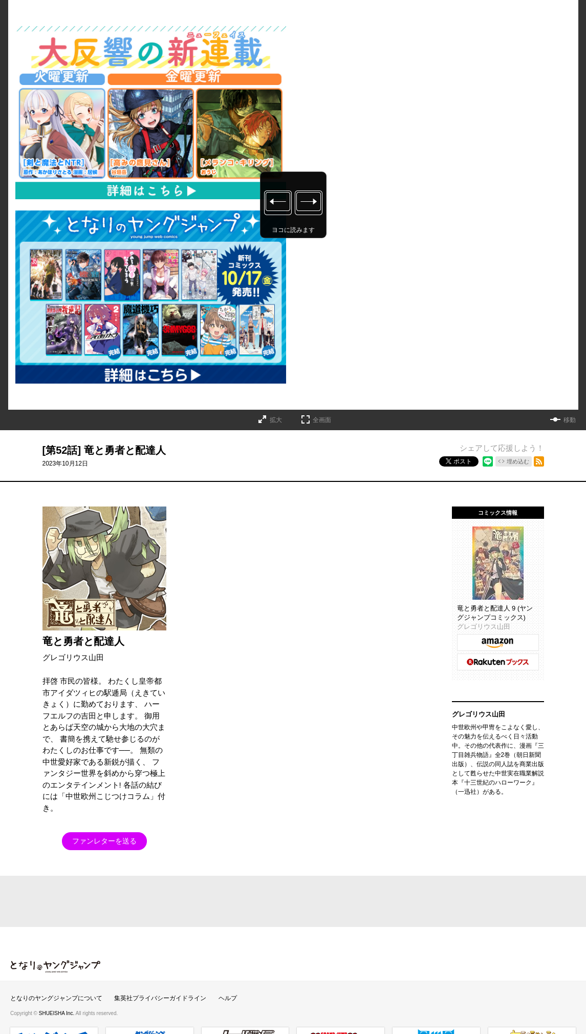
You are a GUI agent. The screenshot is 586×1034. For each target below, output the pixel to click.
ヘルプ (228, 998)
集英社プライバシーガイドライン (160, 998)
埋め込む (518, 461)
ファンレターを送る (104, 841)
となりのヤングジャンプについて (56, 998)
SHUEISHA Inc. (57, 1013)
